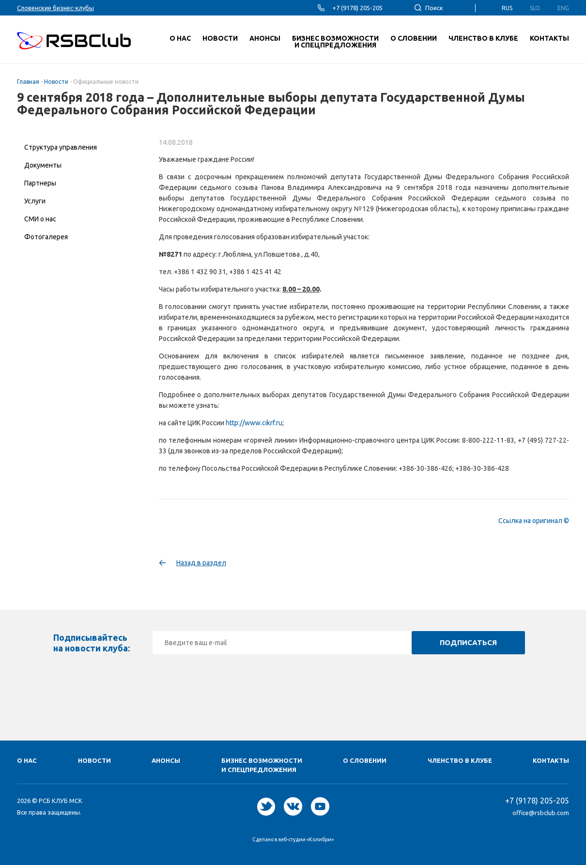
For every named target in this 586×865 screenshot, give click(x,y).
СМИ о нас (40, 219)
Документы (43, 165)
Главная (28, 81)
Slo (535, 8)
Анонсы (166, 760)
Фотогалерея (46, 237)
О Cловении (364, 760)
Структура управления (60, 147)
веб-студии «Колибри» (306, 839)
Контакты (551, 760)
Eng (563, 8)
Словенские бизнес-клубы (55, 7)
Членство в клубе (460, 760)
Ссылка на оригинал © (533, 521)
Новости (56, 81)
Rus (507, 8)
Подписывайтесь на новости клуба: (91, 643)
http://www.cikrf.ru (254, 423)
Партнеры (40, 183)
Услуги (35, 201)
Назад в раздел (201, 563)
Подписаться (468, 642)
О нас (27, 760)
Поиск (434, 7)
